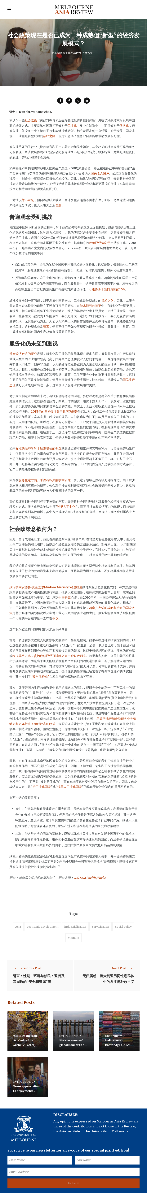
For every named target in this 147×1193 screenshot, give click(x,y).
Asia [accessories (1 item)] (18, 926)
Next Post (123, 968)
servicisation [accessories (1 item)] (100, 926)
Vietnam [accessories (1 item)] (73, 937)
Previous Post (27, 968)
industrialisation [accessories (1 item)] (75, 926)
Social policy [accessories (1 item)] (123, 926)
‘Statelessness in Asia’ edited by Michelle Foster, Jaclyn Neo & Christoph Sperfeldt (27, 1044)
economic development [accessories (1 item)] (42, 926)
